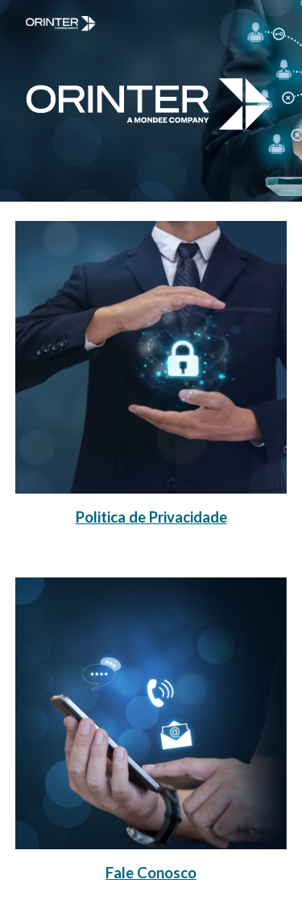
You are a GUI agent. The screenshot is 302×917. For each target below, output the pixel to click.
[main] (151, 516)
